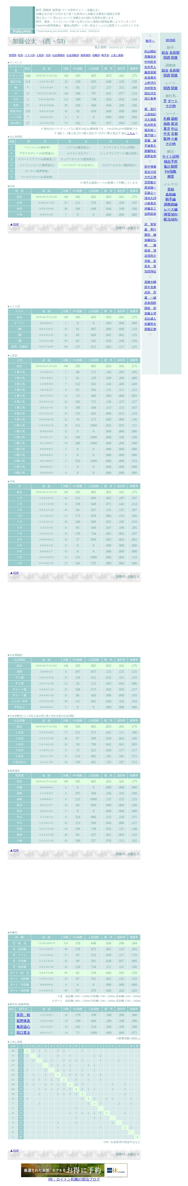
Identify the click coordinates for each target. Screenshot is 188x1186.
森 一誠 (150, 297)
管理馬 (12, 55)
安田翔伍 (150, 271)
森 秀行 (150, 229)
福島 (166, 124)
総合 (165, 52)
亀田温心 (23, 1027)
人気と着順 (117, 55)
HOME (171, 40)
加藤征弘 (150, 240)
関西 (166, 57)
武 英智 (150, 224)
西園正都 (150, 329)
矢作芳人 (150, 67)
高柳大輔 (150, 282)
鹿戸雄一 (150, 135)
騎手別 (105, 55)
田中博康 (150, 166)
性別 (20, 55)
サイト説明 (170, 156)
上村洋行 (150, 83)
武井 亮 (150, 292)
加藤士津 (150, 313)
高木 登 (150, 266)
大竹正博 (150, 177)
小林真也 (150, 203)
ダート (173, 101)
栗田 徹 (150, 234)
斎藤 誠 (150, 140)
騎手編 (171, 199)
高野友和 (150, 156)
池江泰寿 (150, 98)
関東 (174, 57)
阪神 (166, 139)
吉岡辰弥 (150, 214)
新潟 (174, 124)
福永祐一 (150, 130)
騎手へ (150, 41)
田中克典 (150, 287)
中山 (174, 129)
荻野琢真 (23, 1021)
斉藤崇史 (150, 56)
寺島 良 (150, 261)
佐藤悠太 (150, 324)
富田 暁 (23, 1015)
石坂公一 (150, 193)
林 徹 (150, 245)
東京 (166, 129)
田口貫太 (23, 1033)
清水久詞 (150, 198)
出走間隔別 (58, 55)
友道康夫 (150, 77)
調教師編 (171, 204)
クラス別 (30, 55)
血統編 (171, 194)
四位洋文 (150, 93)
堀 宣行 (150, 109)
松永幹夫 (150, 124)
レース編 (171, 209)
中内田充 (150, 62)
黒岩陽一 (150, 187)
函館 (174, 119)
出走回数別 (73, 55)
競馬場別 (86, 55)
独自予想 (171, 161)
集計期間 (171, 166)
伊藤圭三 (150, 208)
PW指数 (171, 171)
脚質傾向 (171, 214)
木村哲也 (150, 88)
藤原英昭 (150, 72)
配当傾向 (171, 219)
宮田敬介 (150, 182)
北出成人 (150, 318)
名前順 (174, 52)
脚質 (170, 176)
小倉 (174, 139)
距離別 (96, 55)
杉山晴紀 (150, 51)
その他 (171, 106)
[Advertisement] (74, 269)
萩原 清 (150, 250)
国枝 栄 (150, 308)
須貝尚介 (150, 255)
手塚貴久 (150, 145)
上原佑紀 (150, 114)
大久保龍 (150, 119)
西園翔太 (150, 151)
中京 (166, 134)
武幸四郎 (150, 303)
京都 (174, 134)
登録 (170, 189)
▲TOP (14, 224)
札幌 (166, 119)
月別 (48, 55)
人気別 (40, 55)
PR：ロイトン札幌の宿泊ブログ (74, 1179)
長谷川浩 (150, 172)
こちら (131, 133)
